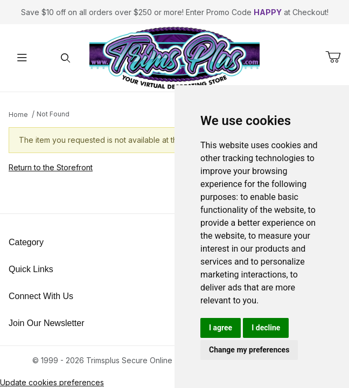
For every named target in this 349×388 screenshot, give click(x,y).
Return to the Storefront (51, 167)
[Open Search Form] (65, 58)
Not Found (53, 114)
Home (18, 114)
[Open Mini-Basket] (337, 57)
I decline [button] (266, 327)
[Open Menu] (22, 58)
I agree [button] (220, 327)
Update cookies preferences (52, 382)
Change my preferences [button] (249, 349)
